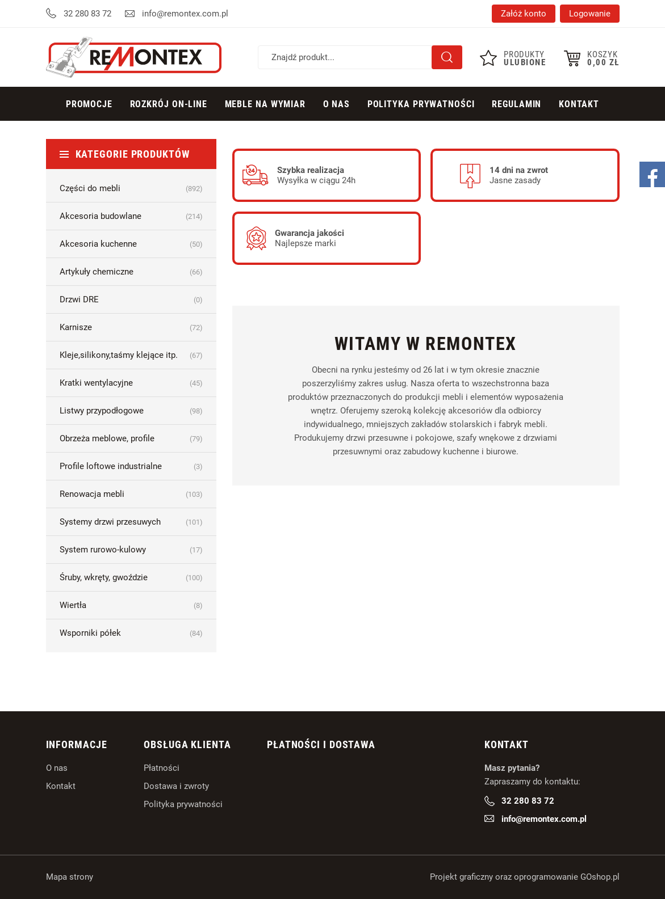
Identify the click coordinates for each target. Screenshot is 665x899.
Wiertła (131, 605)
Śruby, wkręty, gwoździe (131, 577)
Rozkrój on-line (169, 104)
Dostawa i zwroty (176, 786)
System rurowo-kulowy (131, 550)
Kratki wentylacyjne (131, 383)
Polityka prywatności (421, 104)
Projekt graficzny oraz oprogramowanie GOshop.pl (525, 877)
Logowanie (589, 14)
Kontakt (579, 104)
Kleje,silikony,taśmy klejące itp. (131, 355)
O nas (57, 768)
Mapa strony (69, 877)
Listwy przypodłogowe (131, 411)
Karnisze (131, 327)
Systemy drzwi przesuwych (131, 522)
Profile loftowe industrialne (131, 466)
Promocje (89, 104)
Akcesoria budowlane (131, 216)
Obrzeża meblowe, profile (131, 438)
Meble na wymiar (265, 104)
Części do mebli (131, 188)
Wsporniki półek (131, 633)
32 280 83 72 (87, 14)
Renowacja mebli (131, 494)
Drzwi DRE (131, 299)
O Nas (336, 104)
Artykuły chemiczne (131, 272)
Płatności (161, 768)
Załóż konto (523, 14)
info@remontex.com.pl (185, 14)
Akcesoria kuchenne (131, 244)
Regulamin (516, 104)
